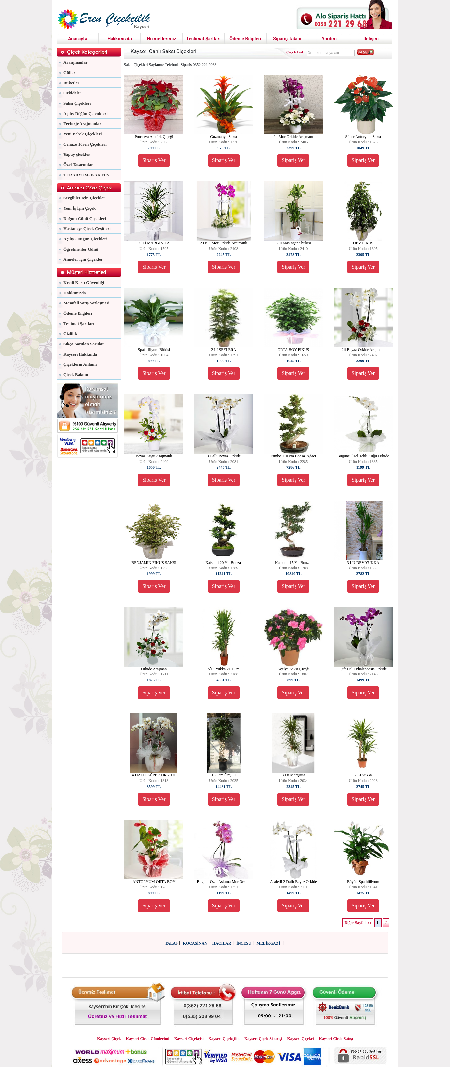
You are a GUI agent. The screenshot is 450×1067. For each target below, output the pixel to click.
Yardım (329, 38)
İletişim (371, 38)
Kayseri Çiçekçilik (224, 1038)
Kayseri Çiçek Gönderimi (147, 1038)
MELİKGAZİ (268, 943)
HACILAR (221, 943)
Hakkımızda (119, 38)
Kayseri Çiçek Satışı (336, 1038)
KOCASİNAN (195, 943)
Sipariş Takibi (287, 38)
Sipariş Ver (153, 160)
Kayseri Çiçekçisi (189, 1038)
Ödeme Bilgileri (245, 38)
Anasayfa (77, 38)
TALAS (171, 943)
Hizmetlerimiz (161, 38)
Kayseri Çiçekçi (300, 1038)
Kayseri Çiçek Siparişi (263, 1038)
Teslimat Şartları (203, 38)
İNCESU (243, 943)
